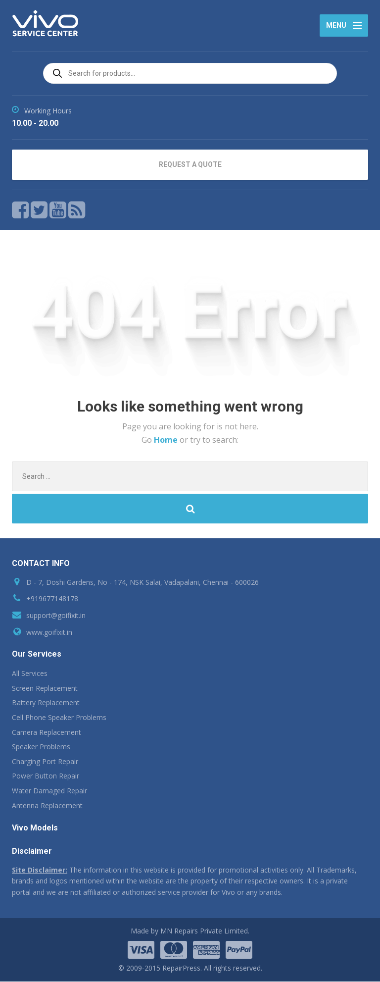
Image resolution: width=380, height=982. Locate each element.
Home (167, 440)
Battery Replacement (46, 703)
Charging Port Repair (45, 762)
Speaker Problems (41, 747)
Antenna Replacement (47, 806)
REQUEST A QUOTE (190, 165)
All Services (30, 673)
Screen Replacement (45, 688)
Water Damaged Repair (49, 791)
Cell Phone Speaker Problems (59, 718)
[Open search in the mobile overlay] (190, 74)
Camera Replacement (46, 732)
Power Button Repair (45, 776)
